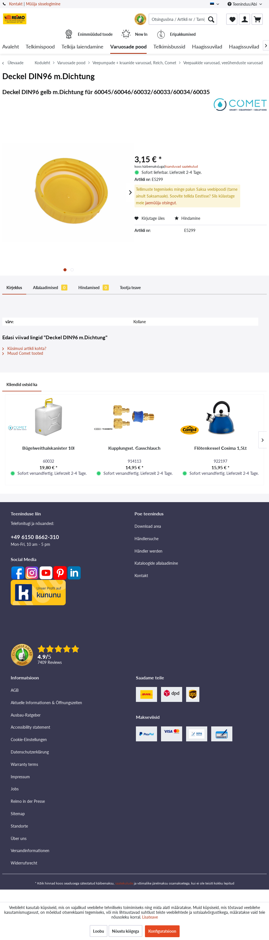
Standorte (19, 826)
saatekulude (124, 883)
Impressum (20, 776)
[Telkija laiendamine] (82, 47)
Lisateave (150, 917)
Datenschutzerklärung (30, 752)
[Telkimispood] (40, 47)
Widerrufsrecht (24, 863)
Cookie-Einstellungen (29, 739)
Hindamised (93, 288)
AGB (15, 690)
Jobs (15, 788)
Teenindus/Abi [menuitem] (243, 4)
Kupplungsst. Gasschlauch (134, 448)
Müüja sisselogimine (43, 3)
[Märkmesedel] (231, 19)
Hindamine (187, 218)
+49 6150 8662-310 (35, 537)
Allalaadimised (50, 288)
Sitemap (18, 813)
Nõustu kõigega (125, 931)
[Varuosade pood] (128, 47)
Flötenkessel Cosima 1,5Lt (220, 448)
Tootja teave (130, 287)
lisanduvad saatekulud (181, 166)
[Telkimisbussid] (169, 47)
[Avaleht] (10, 47)
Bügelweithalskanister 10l (48, 448)
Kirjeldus (14, 287)
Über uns (19, 838)
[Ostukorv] (257, 19)
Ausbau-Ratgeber (26, 715)
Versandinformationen (30, 850)
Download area (147, 526)
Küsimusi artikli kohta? (24, 348)
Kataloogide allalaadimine (156, 563)
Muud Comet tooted (22, 353)
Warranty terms (24, 764)
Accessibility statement (30, 727)
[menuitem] (183, 19)
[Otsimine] (211, 19)
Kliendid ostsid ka (21, 384)
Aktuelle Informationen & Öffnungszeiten (46, 702)
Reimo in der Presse (28, 801)
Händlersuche (146, 538)
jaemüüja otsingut (160, 202)
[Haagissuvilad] (207, 47)
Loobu (98, 931)
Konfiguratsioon (162, 931)
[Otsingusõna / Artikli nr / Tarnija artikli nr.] (183, 19)
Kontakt (16, 3)
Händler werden (148, 551)
